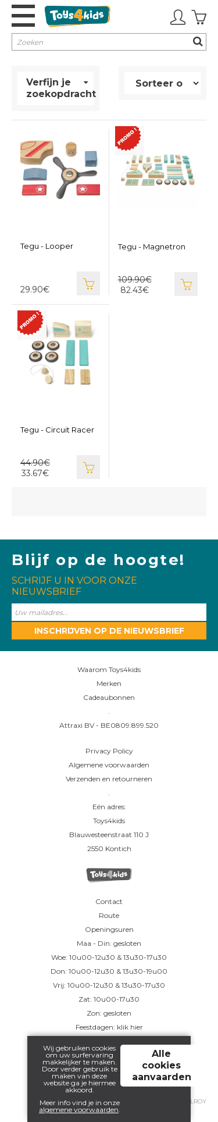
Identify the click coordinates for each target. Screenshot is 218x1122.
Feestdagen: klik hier (109, 1027)
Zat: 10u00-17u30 (109, 999)
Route (109, 915)
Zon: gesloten (109, 1013)
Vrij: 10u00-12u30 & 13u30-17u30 (109, 985)
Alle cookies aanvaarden (161, 1065)
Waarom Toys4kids (109, 669)
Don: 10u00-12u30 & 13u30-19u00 (109, 971)
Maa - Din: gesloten (109, 943)
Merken (109, 683)
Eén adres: (109, 806)
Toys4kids (109, 820)
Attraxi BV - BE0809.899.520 (109, 725)
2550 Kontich (109, 848)
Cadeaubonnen (109, 697)
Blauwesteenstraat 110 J (109, 834)
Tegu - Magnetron (151, 246)
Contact (109, 901)
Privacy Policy (109, 750)
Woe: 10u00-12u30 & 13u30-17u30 (109, 957)
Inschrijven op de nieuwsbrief (109, 631)
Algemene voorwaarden (109, 764)
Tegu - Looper (46, 246)
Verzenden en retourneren (109, 778)
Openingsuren (109, 929)
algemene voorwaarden (79, 1109)
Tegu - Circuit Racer (57, 429)
